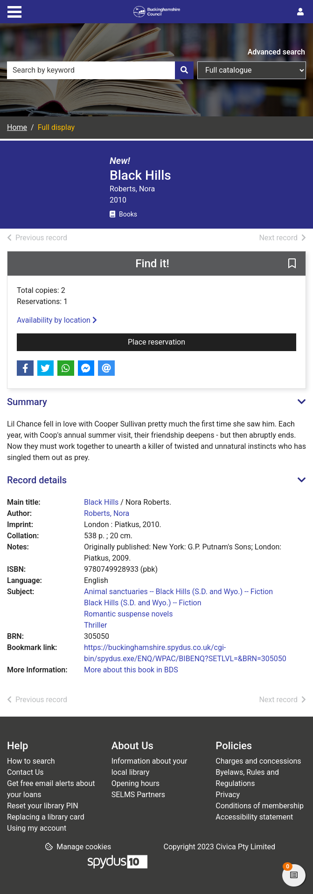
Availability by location (57, 320)
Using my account (36, 828)
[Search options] (251, 70)
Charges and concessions (258, 761)
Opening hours (135, 783)
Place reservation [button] (179, 341)
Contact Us (25, 772)
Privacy (228, 794)
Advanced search (276, 51)
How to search (31, 761)
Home (17, 127)
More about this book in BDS (131, 669)
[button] (292, 264)
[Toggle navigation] (14, 11)
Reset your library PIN (42, 805)
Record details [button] (37, 480)
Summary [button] (27, 401)
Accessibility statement (254, 817)
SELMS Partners (138, 794)
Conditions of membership (260, 805)
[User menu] (300, 12)
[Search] (184, 70)
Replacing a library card (45, 817)
